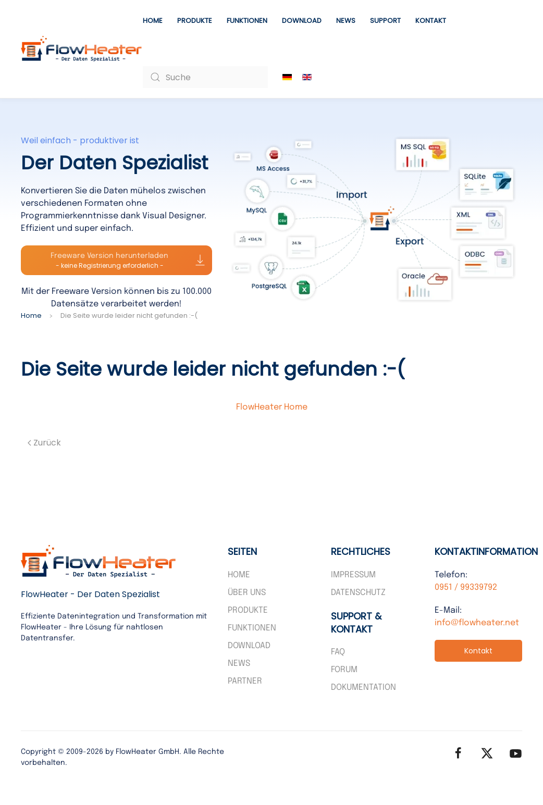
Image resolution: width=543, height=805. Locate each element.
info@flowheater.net (477, 622)
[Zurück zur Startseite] (82, 49)
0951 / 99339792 (466, 587)
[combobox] (205, 77)
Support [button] (385, 21)
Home (153, 21)
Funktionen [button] (247, 21)
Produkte (194, 21)
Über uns (247, 592)
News (345, 21)
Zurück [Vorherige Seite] (44, 443)
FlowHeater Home (271, 407)
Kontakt (430, 21)
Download (302, 21)
